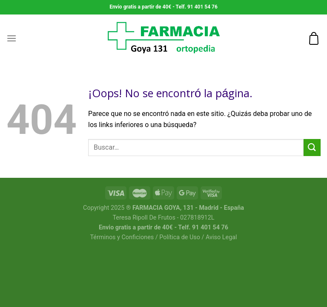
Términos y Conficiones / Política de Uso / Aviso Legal (163, 237)
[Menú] (11, 38)
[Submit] (312, 147)
